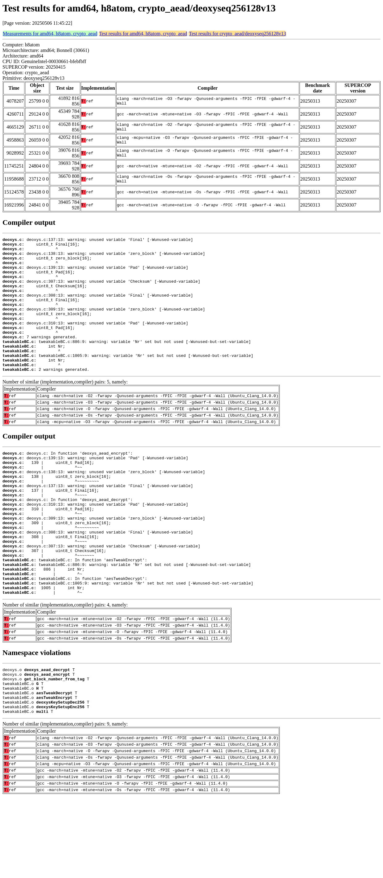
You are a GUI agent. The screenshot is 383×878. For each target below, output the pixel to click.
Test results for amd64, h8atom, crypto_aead (143, 33)
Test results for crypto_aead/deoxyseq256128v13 (237, 33)
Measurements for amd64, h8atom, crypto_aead (50, 33)
